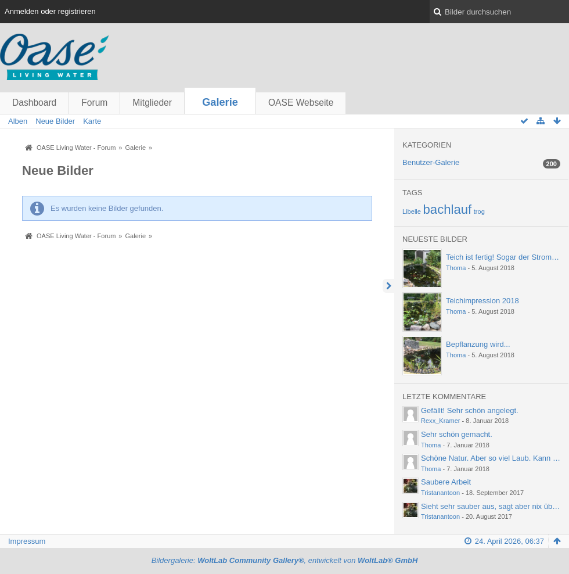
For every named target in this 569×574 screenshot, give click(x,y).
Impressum (26, 541)
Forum (94, 102)
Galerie (220, 102)
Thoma (456, 267)
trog (479, 211)
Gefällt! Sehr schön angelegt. (469, 410)
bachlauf (447, 209)
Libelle (411, 211)
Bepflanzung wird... (478, 344)
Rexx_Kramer (440, 420)
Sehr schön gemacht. (456, 434)
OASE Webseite (300, 102)
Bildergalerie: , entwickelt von (285, 560)
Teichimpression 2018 (482, 300)
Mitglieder (152, 102)
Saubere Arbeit (446, 482)
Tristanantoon (440, 492)
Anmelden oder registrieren (50, 11)
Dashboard (34, 102)
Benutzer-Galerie (430, 162)
